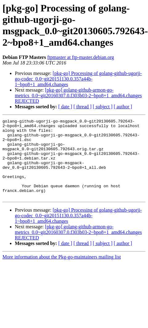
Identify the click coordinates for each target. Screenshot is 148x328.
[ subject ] (103, 106)
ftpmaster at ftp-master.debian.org (80, 57)
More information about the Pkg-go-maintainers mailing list (61, 272)
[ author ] (123, 106)
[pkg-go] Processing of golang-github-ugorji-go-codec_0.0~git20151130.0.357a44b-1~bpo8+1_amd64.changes (78, 79)
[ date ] (65, 106)
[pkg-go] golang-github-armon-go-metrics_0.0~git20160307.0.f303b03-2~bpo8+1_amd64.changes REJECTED (78, 95)
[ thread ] (82, 106)
